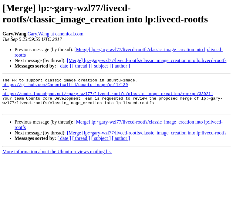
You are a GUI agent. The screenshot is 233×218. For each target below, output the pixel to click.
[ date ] (64, 65)
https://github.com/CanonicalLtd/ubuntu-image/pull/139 (65, 86)
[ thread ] (81, 65)
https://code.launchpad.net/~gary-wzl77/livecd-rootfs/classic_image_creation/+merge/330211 (107, 97)
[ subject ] (101, 65)
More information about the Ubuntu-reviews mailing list (57, 157)
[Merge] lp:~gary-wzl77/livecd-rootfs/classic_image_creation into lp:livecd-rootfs (146, 60)
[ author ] (121, 65)
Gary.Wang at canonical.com (55, 33)
